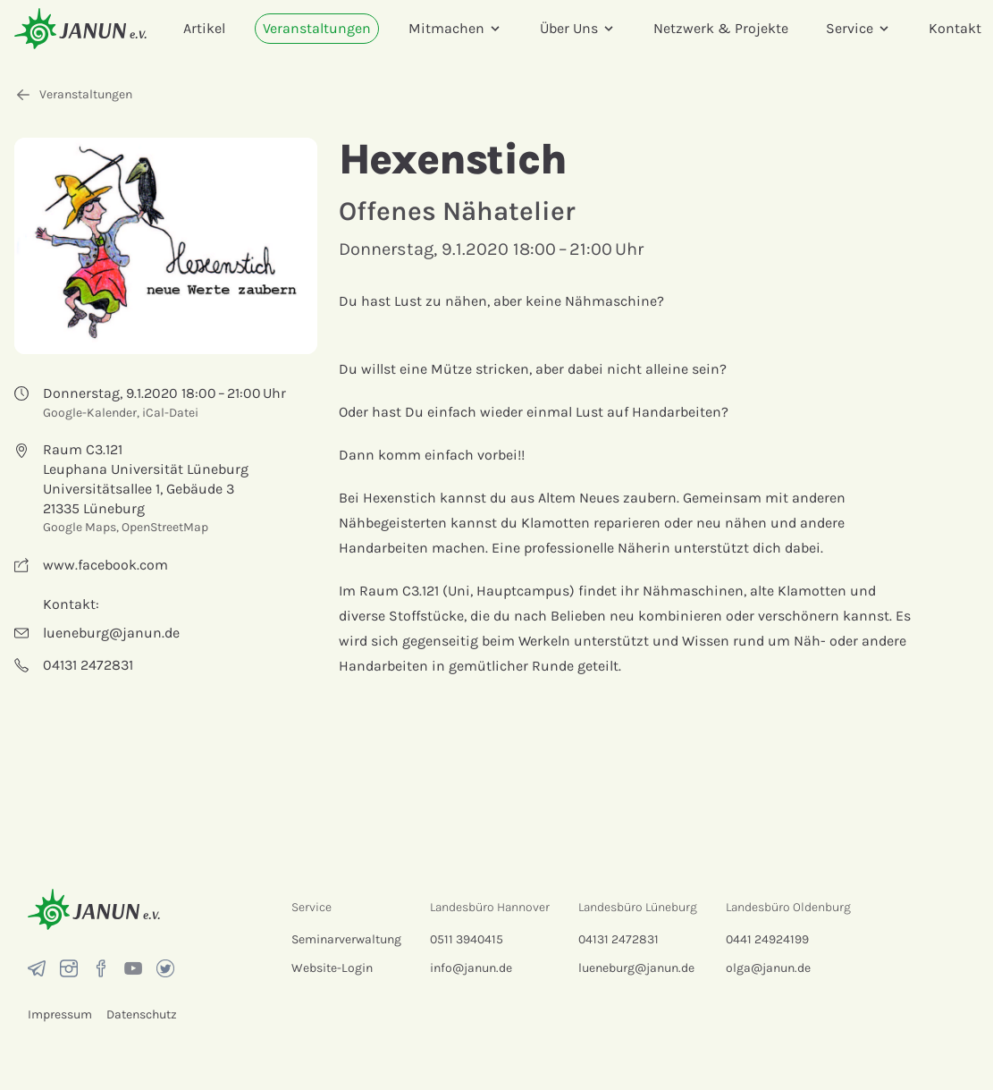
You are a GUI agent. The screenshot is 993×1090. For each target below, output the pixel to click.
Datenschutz (141, 1014)
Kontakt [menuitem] (955, 28)
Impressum (60, 1014)
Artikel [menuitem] (204, 28)
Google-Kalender (90, 412)
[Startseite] (80, 28)
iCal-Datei (170, 412)
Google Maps (79, 527)
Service (858, 28)
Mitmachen (455, 28)
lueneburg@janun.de (636, 968)
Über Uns (578, 28)
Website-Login (332, 968)
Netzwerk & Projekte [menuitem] (720, 28)
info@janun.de (471, 968)
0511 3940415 (466, 939)
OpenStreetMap (165, 527)
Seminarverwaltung (346, 939)
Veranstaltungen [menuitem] (317, 28)
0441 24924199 (767, 939)
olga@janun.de (768, 968)
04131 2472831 (618, 939)
